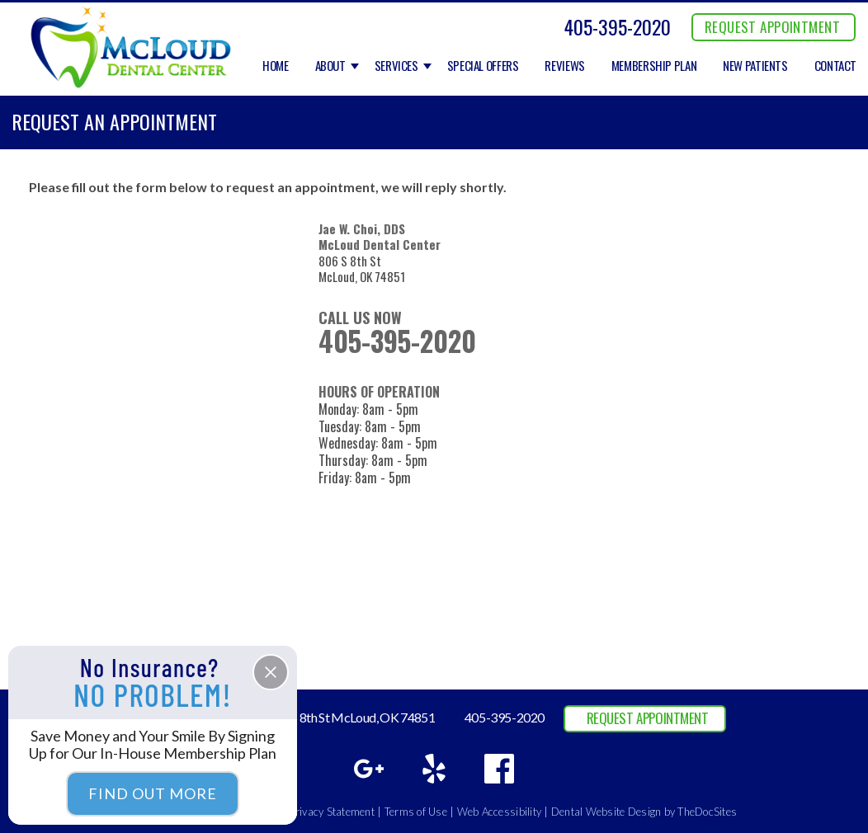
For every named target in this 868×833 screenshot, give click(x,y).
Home (275, 66)
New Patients (755, 66)
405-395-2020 (617, 26)
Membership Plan (653, 66)
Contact (835, 66)
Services (396, 66)
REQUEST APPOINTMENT (772, 26)
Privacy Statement (332, 811)
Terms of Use (415, 811)
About (330, 66)
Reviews (564, 66)
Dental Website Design (606, 811)
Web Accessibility (499, 811)
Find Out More (152, 793)
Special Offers (483, 66)
